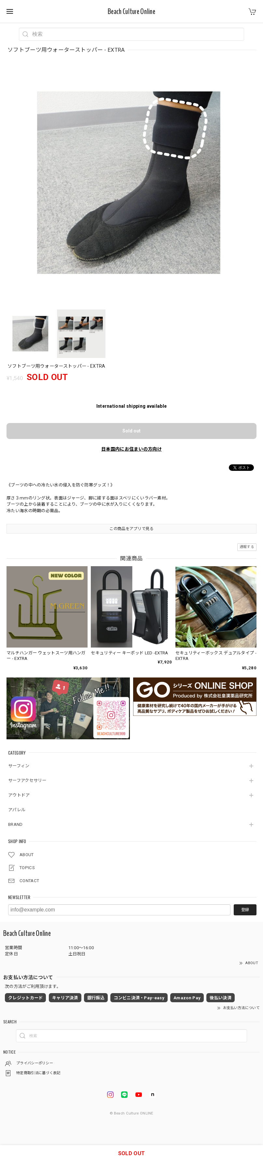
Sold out (131, 430)
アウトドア (19, 795)
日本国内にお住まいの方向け (131, 449)
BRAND (15, 824)
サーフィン (19, 765)
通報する (247, 547)
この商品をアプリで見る (131, 528)
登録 (245, 910)
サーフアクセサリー (27, 780)
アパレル (16, 809)
